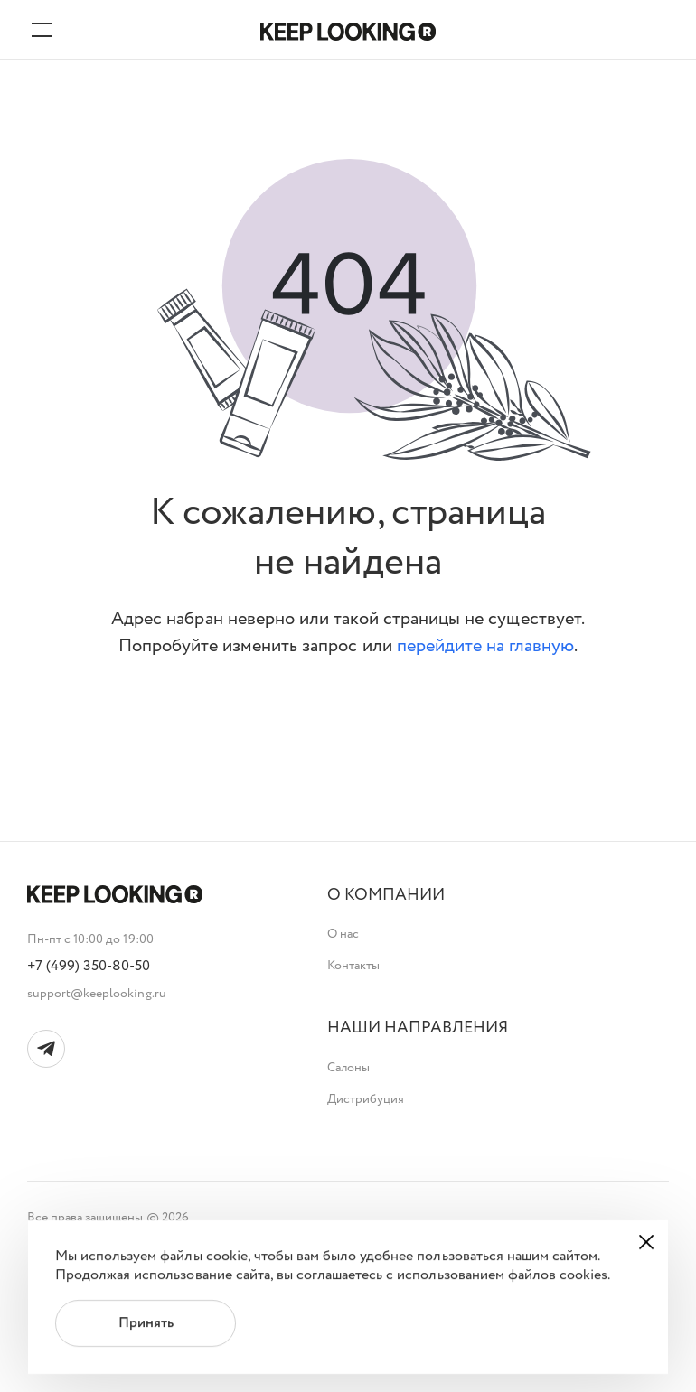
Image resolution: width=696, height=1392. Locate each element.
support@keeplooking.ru (96, 994)
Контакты (353, 966)
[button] (386, 895)
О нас (343, 934)
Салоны (348, 1068)
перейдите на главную (486, 646)
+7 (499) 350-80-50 (89, 967)
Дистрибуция (365, 1099)
